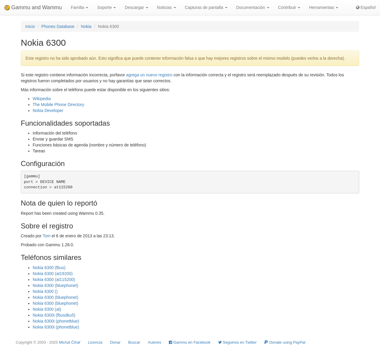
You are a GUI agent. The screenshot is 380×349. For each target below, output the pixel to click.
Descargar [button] (136, 7)
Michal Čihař (69, 342)
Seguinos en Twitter (237, 342)
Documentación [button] (252, 7)
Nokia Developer (48, 110)
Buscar (134, 342)
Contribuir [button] (289, 7)
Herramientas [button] (323, 7)
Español (366, 7)
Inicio (30, 26)
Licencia (95, 342)
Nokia (86, 26)
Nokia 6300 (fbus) (49, 267)
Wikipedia (42, 98)
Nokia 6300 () (45, 291)
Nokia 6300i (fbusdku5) (54, 315)
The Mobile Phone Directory (58, 104)
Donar (115, 342)
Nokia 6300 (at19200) (53, 273)
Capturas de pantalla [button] (206, 7)
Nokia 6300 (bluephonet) (55, 285)
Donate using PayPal (284, 342)
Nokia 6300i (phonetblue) (56, 321)
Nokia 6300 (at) (47, 309)
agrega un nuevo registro (149, 74)
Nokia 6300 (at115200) (54, 279)
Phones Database (57, 26)
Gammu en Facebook (189, 342)
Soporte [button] (106, 7)
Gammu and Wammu (33, 7)
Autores (154, 342)
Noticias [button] (166, 7)
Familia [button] (79, 7)
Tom (46, 235)
